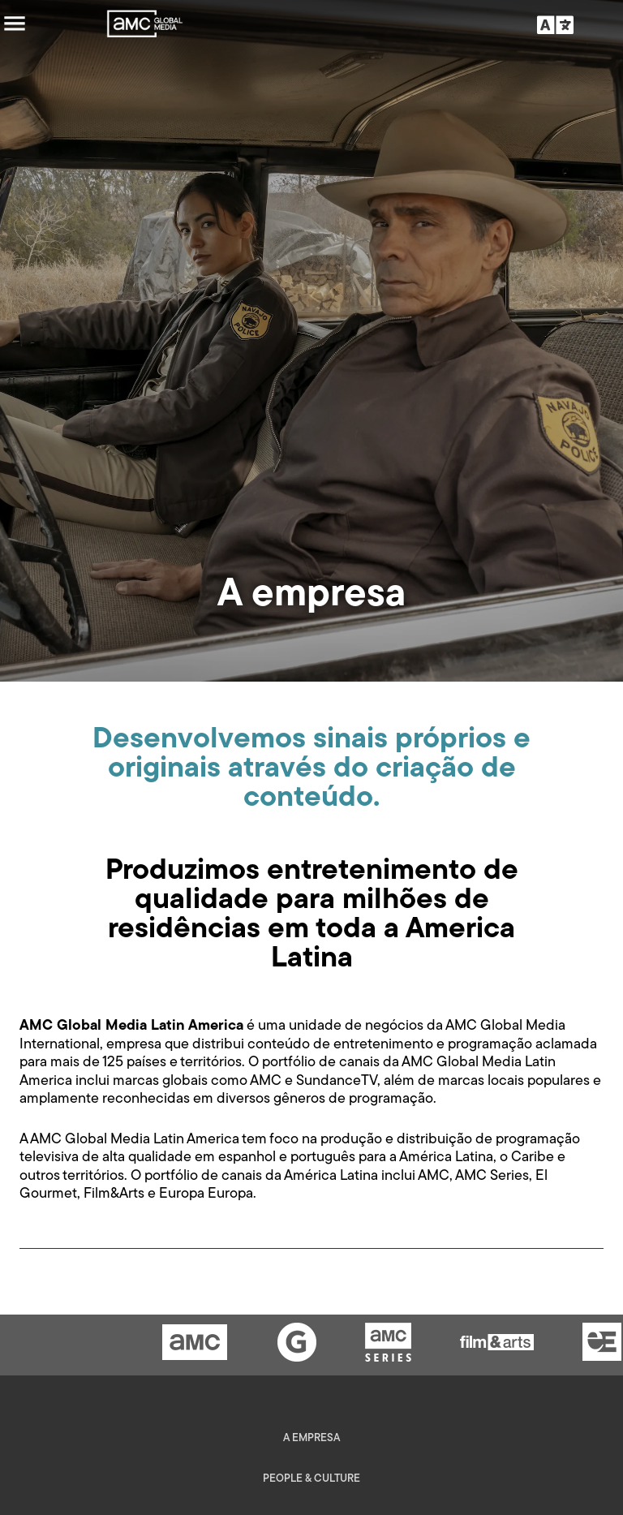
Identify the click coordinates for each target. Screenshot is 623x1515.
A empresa (311, 1438)
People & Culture (311, 1479)
